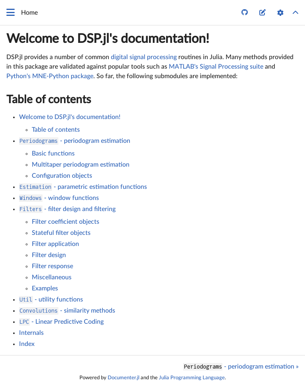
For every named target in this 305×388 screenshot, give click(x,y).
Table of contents (48, 99)
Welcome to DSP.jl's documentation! (107, 39)
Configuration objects (62, 176)
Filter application (55, 244)
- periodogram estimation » (241, 367)
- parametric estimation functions (83, 187)
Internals (31, 333)
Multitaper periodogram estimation (80, 164)
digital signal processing (144, 57)
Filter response (52, 266)
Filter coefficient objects (65, 222)
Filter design (49, 255)
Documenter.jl (123, 377)
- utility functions (51, 299)
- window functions (59, 198)
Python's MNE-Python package (49, 76)
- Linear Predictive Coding (61, 322)
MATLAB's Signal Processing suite (216, 66)
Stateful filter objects (61, 233)
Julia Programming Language (192, 377)
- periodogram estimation (74, 141)
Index (27, 344)
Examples (45, 288)
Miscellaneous (51, 277)
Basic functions (53, 153)
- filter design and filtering (67, 209)
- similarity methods (67, 310)
